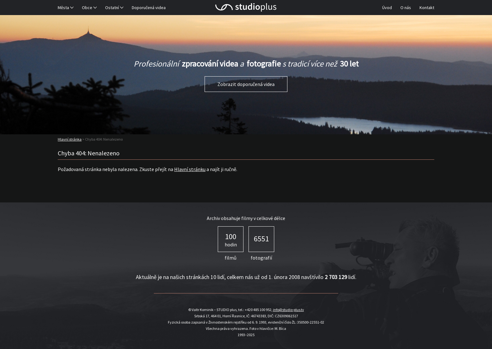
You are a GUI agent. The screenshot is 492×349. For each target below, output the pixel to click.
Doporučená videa (149, 7)
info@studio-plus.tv (288, 309)
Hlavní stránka (70, 139)
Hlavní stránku (190, 169)
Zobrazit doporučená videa (246, 84)
